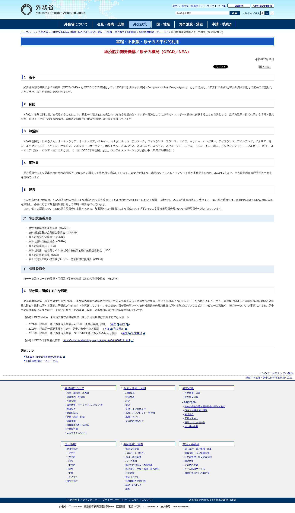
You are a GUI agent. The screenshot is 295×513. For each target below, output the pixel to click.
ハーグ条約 (131, 461)
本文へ (176, 6)
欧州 (70, 469)
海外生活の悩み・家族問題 (139, 465)
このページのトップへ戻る (277, 373)
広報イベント (132, 417)
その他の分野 (191, 426)
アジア (71, 453)
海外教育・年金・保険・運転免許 (142, 469)
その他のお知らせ (134, 421)
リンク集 (221, 6)
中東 (70, 473)
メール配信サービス (195, 469)
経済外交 (189, 414)
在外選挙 (130, 473)
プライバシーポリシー (114, 499)
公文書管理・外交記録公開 (198, 457)
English (239, 6)
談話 (127, 401)
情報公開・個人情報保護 (197, 453)
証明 (127, 489)
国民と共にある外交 (195, 422)
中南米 (71, 465)
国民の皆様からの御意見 (197, 473)
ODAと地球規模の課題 (196, 410)
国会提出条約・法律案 (78, 425)
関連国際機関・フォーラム (154, 32)
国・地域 (70, 444)
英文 (113, 324)
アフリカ (73, 477)
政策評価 (71, 421)
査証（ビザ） (132, 477)
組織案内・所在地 (76, 397)
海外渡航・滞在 (133, 444)
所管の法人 (72, 413)
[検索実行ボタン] (234, 13)
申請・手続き (190, 444)
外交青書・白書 (192, 393)
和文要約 (118, 328)
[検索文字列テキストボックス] (202, 13)
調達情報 (189, 461)
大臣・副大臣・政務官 (78, 393)
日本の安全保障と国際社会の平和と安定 (73, 32)
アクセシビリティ (90, 499)
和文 (122, 324)
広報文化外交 (191, 418)
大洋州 (71, 457)
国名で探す (72, 481)
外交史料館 (72, 429)
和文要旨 (137, 333)
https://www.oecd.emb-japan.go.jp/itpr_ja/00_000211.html (96, 340)
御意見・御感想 (190, 6)
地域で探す (72, 449)
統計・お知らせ (133, 485)
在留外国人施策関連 (135, 481)
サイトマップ (207, 6)
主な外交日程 (191, 397)
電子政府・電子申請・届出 (198, 449)
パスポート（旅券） (135, 453)
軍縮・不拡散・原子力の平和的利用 (117, 32)
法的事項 (73, 499)
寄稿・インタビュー (135, 409)
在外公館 (71, 401)
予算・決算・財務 (76, 417)
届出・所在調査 (133, 457)
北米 (70, 461)
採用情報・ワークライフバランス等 (85, 405)
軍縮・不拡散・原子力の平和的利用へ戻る (269, 377)
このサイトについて (77, 433)
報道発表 (130, 397)
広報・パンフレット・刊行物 (140, 413)
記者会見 (130, 393)
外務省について (74, 388)
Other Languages (262, 6)
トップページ (28, 32)
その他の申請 (191, 465)
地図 (122, 506)
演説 (127, 405)
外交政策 (43, 32)
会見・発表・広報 (134, 388)
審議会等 (71, 409)
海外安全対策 (132, 449)
